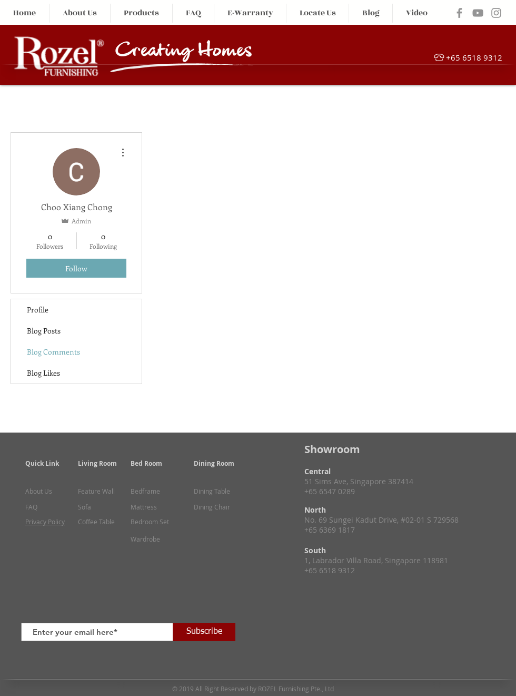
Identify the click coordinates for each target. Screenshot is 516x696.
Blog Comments (53, 352)
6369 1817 (337, 530)
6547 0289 (337, 491)
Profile (37, 310)
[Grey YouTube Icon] (477, 12)
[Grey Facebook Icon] (459, 12)
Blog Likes (43, 373)
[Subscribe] (204, 632)
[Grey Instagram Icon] (496, 12)
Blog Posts (44, 331)
